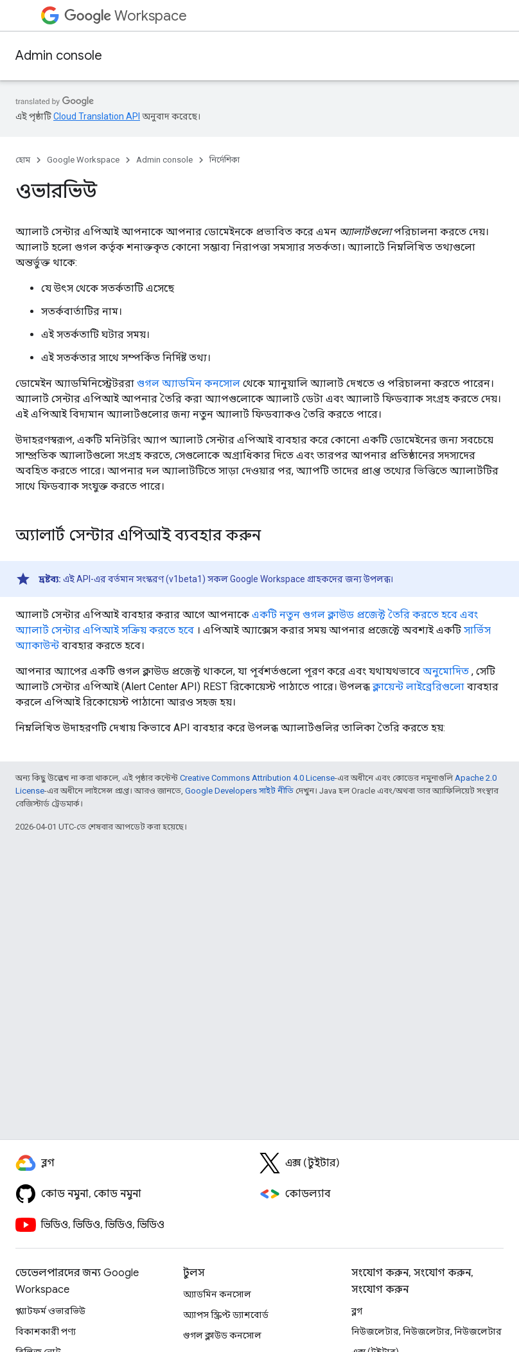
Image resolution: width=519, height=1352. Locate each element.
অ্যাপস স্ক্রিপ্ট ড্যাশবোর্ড (225, 1315)
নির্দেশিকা (224, 160)
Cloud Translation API (96, 116)
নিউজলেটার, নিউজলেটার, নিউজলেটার (426, 1331)
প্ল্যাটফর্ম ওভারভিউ (50, 1311)
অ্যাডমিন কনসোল (217, 1294)
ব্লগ (356, 1311)
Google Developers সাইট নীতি (239, 791)
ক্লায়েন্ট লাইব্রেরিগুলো (418, 686)
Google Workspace (83, 160)
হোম (22, 160)
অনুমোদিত (446, 671)
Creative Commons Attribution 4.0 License (257, 778)
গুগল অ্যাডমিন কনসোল (188, 383)
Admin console (58, 56)
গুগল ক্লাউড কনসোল (222, 1335)
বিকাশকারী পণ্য (45, 1331)
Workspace (125, 15)
